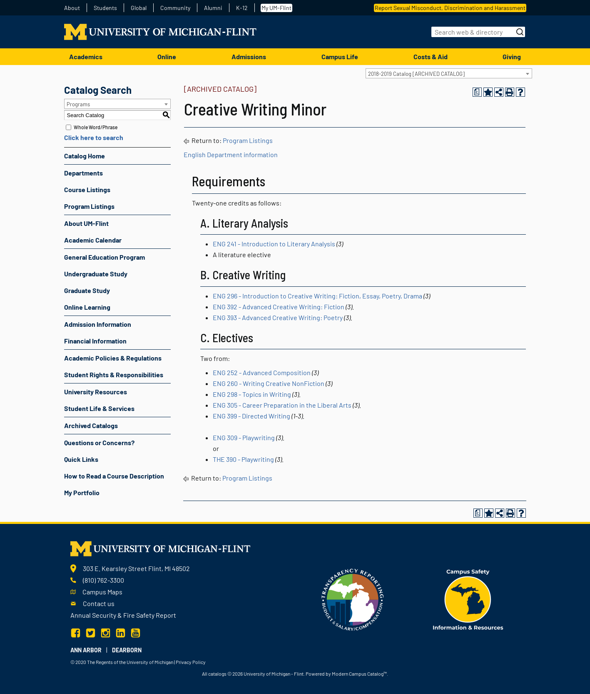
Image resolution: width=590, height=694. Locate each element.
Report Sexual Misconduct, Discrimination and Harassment (450, 7)
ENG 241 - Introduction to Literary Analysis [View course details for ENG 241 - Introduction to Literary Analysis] (274, 244)
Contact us (99, 603)
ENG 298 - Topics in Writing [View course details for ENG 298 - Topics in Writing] (252, 394)
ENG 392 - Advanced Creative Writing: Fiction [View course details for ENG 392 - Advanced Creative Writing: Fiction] (278, 307)
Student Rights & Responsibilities (113, 374)
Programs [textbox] (78, 104)
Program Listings (89, 206)
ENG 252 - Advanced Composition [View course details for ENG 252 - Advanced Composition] (262, 372)
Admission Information (97, 324)
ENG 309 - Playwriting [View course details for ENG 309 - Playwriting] (244, 437)
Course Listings (87, 189)
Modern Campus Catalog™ (359, 673)
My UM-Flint (276, 7)
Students (105, 8)
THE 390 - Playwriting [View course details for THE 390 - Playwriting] (243, 459)
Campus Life (339, 56)
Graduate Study (87, 290)
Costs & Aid (430, 56)
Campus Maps (102, 592)
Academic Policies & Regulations (113, 358)
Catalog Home (84, 156)
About (72, 8)
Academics (85, 56)
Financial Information (95, 341)
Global (139, 8)
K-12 (242, 8)
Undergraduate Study (95, 274)
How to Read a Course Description (114, 476)
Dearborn (127, 650)
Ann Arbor (86, 650)
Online (166, 56)
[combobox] (449, 73)
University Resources (95, 392)
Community (175, 8)
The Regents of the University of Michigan (130, 662)
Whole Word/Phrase (95, 127)
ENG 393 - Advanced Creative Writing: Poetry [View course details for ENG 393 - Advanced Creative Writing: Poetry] (278, 317)
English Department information (231, 154)
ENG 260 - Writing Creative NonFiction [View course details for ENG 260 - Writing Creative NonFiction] (268, 383)
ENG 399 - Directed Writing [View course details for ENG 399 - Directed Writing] (251, 416)
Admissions (249, 56)
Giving (512, 56)
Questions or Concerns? (99, 442)
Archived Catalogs (91, 425)
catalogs (217, 673)
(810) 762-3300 (103, 580)
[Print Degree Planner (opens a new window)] (477, 92)
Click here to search (93, 137)
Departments (83, 173)
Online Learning (87, 307)
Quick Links (81, 459)
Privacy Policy (191, 662)
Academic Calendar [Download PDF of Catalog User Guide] (93, 240)
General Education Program (104, 257)
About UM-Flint (86, 223)
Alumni (213, 8)
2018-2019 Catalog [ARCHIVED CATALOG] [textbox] (416, 73)
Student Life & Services (99, 408)
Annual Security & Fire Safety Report (123, 615)
